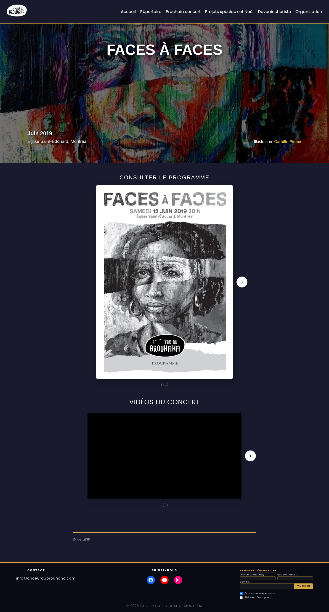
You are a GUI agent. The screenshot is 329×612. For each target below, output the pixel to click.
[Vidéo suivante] (250, 455)
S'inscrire (304, 586)
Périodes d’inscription (255, 597)
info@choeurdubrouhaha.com (46, 578)
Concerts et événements (257, 593)
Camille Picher (288, 141)
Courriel (245, 582)
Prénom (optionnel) (252, 575)
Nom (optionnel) (287, 575)
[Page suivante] (241, 282)
